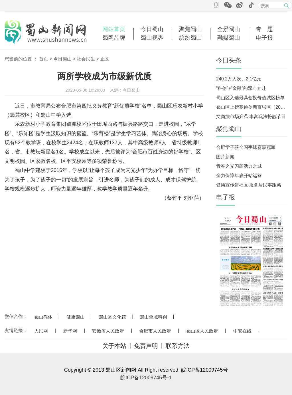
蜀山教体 (43, 317)
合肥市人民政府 (155, 331)
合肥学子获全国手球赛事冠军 (245, 147)
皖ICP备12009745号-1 (146, 377)
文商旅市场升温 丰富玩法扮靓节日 (251, 116)
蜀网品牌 (113, 38)
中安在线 (242, 331)
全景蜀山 (228, 29)
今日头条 (228, 60)
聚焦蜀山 (190, 29)
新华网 (70, 331)
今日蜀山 (152, 29)
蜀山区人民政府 (202, 331)
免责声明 (146, 346)
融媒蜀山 (228, 38)
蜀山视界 (152, 38)
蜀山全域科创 (153, 317)
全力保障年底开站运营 (239, 175)
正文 (105, 58)
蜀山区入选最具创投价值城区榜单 (250, 97)
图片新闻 (225, 156)
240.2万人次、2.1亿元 (238, 78)
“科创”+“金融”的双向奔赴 (241, 88)
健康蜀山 (75, 317)
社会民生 (86, 58)
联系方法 (178, 346)
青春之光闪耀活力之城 (239, 166)
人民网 (41, 331)
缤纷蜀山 (190, 38)
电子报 (264, 38)
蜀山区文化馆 (112, 317)
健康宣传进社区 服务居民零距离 (248, 185)
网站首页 (113, 29)
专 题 (264, 29)
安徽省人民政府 (108, 331)
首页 (43, 58)
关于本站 (114, 346)
